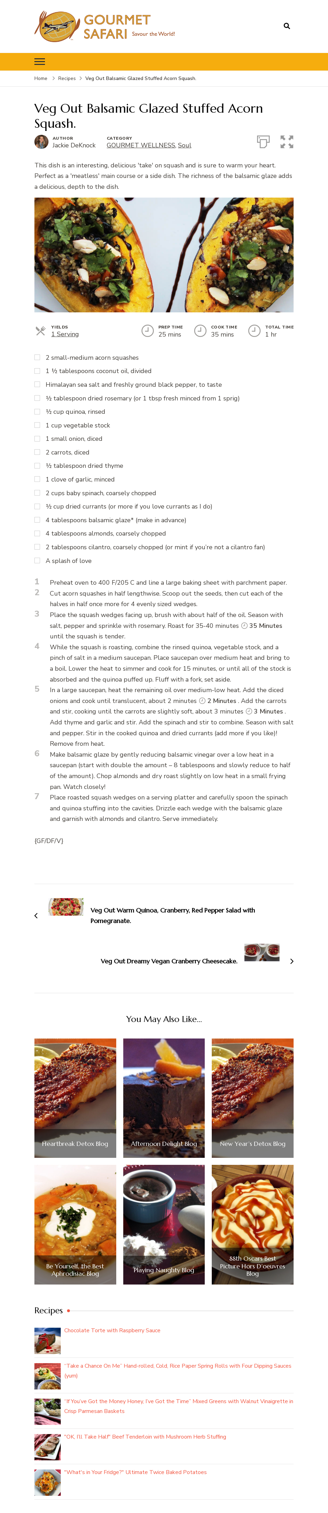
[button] (287, 140)
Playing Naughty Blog (164, 1270)
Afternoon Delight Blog (164, 1144)
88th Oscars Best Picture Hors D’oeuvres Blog (252, 1266)
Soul (184, 145)
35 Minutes (261, 626)
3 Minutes (264, 711)
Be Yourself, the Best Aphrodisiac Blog (75, 1270)
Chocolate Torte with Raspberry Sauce (112, 1330)
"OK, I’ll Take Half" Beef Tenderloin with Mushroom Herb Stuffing (145, 1437)
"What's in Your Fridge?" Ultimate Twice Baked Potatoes (135, 1472)
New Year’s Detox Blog (253, 1144)
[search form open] (287, 26)
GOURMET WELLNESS (141, 145)
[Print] (263, 140)
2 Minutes (217, 701)
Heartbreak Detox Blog (75, 1144)
